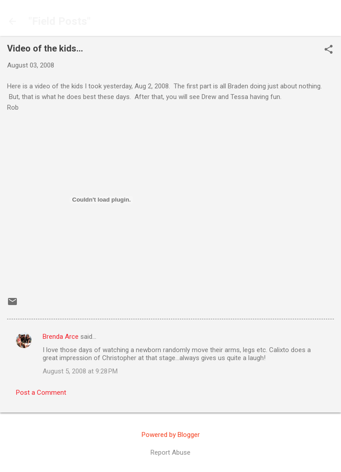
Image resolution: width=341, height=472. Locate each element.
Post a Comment (41, 393)
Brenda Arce (61, 337)
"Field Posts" (59, 21)
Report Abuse (170, 452)
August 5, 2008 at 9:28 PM (80, 371)
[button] (328, 50)
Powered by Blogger (171, 435)
